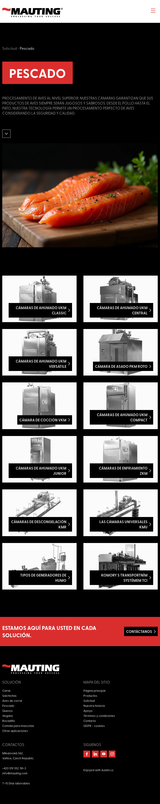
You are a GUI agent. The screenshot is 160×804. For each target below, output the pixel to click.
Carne (6, 690)
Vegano (7, 716)
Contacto (89, 721)
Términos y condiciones (99, 716)
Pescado (27, 48)
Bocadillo (8, 721)
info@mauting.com (15, 773)
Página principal (94, 690)
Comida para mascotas (18, 726)
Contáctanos (139, 631)
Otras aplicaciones (15, 731)
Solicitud (9, 48)
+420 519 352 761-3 (14, 768)
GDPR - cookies (94, 726)
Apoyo (87, 711)
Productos (90, 695)
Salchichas (9, 695)
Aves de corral (12, 700)
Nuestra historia (94, 705)
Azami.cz (107, 770)
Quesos (7, 711)
